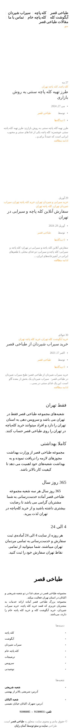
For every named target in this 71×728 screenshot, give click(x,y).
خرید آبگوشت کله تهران (55, 339)
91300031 (39, 711)
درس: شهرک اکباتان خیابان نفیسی (23, 703)
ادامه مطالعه (61, 140)
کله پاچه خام (12, 651)
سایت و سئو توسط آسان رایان (31, 725)
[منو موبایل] (66, 26)
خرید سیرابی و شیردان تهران (52, 202)
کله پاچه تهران (50, 86)
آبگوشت (9, 638)
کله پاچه (63, 86)
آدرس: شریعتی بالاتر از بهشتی (21, 691)
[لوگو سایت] (58, 5)
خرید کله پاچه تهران (24, 202)
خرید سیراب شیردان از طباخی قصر (37, 344)
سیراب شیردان (13, 644)
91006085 (25, 711)
